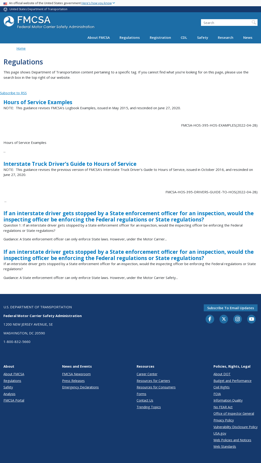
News (247, 37)
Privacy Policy (223, 420)
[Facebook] (210, 319)
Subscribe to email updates (230, 308)
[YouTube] (251, 319)
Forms (141, 394)
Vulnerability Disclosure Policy (235, 427)
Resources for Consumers (156, 387)
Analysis (9, 394)
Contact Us (145, 400)
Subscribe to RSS (13, 93)
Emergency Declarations (80, 387)
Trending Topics (149, 407)
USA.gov (219, 433)
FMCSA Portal (13, 400)
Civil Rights (221, 387)
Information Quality (228, 400)
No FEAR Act (223, 407)
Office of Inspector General (233, 413)
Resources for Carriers (153, 380)
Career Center (147, 374)
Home (21, 48)
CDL (184, 37)
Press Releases (73, 380)
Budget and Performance (232, 380)
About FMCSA (98, 37)
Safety (202, 37)
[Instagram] (237, 319)
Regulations (130, 37)
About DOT (222, 374)
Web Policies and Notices (232, 440)
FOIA (217, 394)
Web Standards (224, 446)
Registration (160, 37)
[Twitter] (223, 319)
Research (225, 37)
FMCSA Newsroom (76, 374)
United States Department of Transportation (38, 9)
